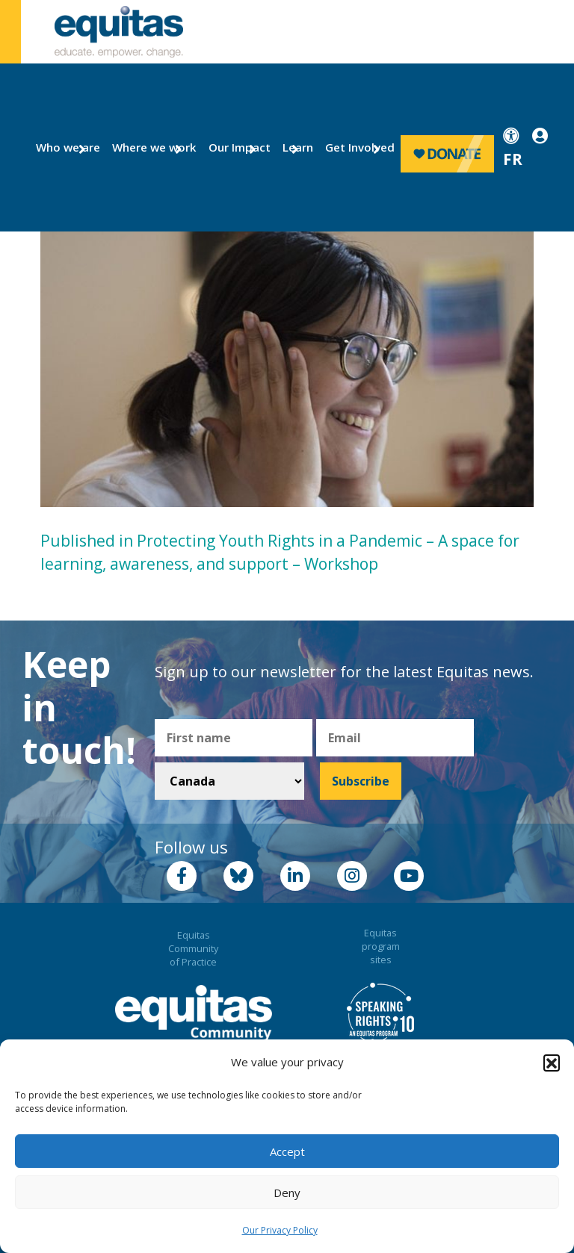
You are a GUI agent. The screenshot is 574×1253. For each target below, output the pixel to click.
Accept (287, 1151)
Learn (296, 147)
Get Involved (353, 147)
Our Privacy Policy (280, 1230)
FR (512, 159)
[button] (551, 1062)
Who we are (62, 147)
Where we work (145, 147)
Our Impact (234, 147)
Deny (287, 1192)
